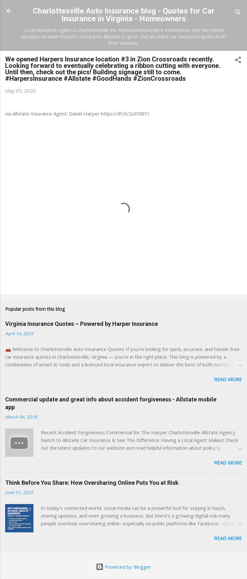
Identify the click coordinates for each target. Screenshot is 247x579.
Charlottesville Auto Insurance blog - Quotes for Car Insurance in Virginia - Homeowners (124, 14)
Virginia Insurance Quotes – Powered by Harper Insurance (81, 323)
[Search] (238, 13)
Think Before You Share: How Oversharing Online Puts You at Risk (91, 482)
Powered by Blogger (123, 567)
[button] (238, 61)
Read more (228, 379)
